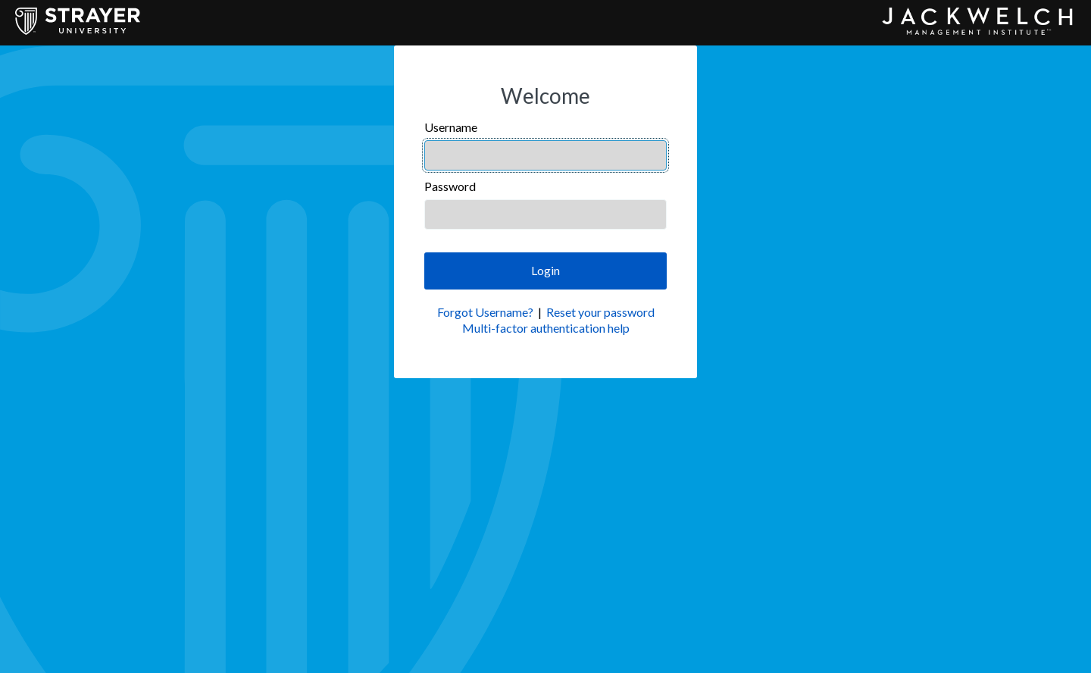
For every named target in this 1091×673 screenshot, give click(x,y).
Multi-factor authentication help (546, 328)
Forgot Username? (485, 312)
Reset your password (600, 312)
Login (545, 270)
